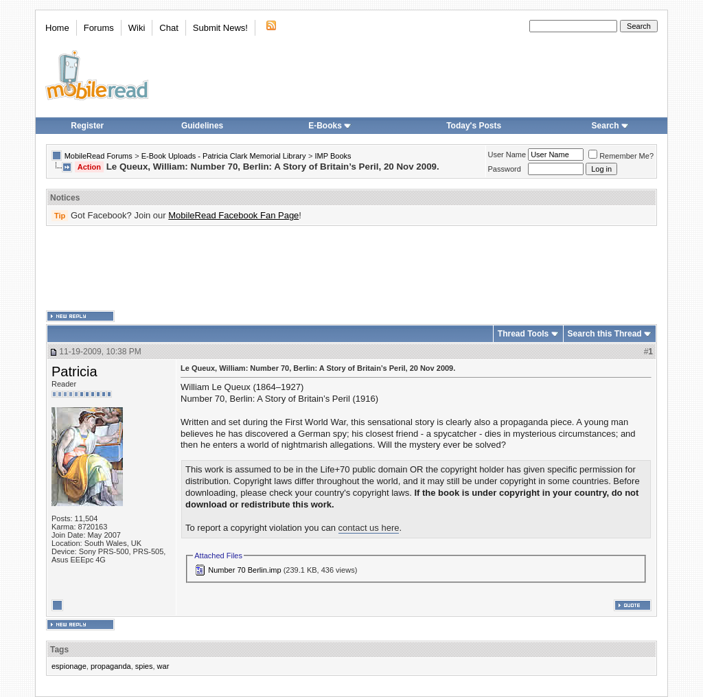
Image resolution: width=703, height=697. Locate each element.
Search (610, 125)
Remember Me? (621, 156)
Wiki (137, 28)
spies (144, 666)
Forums (99, 28)
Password (504, 169)
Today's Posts (473, 125)
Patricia (74, 371)
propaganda (111, 666)
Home (57, 28)
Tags (59, 649)
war (163, 666)
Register (87, 125)
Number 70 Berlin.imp (244, 570)
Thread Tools (523, 334)
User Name (507, 154)
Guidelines (202, 125)
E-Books (330, 125)
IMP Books (333, 156)
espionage (69, 666)
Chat (168, 28)
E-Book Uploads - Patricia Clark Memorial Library (223, 156)
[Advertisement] (351, 268)
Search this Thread (605, 334)
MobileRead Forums (98, 156)
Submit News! (220, 28)
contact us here (369, 528)
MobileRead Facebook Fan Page (233, 215)
